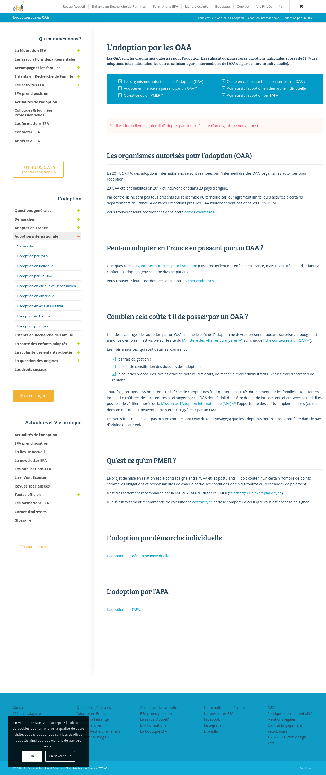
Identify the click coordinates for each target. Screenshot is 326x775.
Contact (19, 707)
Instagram (212, 725)
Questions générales (93, 707)
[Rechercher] (281, 6)
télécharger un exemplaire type (255, 493)
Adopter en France (92, 713)
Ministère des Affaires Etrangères (210, 340)
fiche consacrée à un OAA (284, 340)
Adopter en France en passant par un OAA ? (160, 88)
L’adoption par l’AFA (123, 609)
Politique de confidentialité (290, 713)
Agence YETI (96, 768)
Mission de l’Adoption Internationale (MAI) (196, 403)
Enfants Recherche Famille (98, 731)
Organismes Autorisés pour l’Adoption (165, 265)
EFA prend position (156, 713)
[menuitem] (73, 6)
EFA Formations (153, 725)
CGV (271, 707)
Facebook (212, 719)
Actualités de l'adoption (160, 707)
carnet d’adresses (199, 280)
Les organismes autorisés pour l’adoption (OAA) (163, 81)
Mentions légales (282, 719)
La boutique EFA (153, 731)
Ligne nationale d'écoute (224, 707)
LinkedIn (211, 731)
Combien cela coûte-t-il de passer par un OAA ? (266, 81)
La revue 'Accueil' (154, 719)
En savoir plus (60, 756)
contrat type (202, 502)
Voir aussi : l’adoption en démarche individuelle (266, 88)
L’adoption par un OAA (31, 17)
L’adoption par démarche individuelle (138, 555)
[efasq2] (19, 6)
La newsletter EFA (218, 713)
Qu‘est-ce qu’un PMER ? (143, 95)
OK (32, 756)
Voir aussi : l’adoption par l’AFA (252, 95)
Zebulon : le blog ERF (93, 737)
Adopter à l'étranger (93, 719)
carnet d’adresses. (199, 212)
